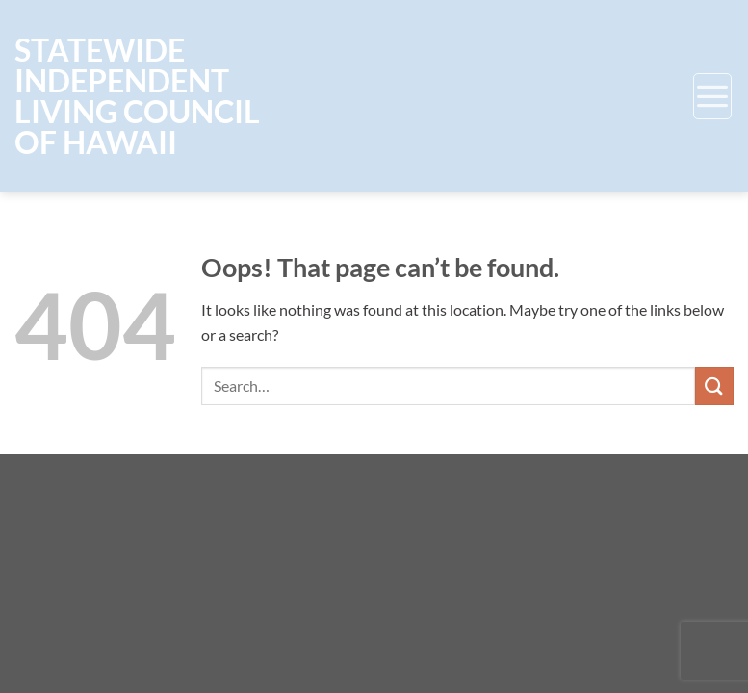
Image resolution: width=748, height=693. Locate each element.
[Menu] (712, 96)
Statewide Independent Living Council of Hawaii (137, 96)
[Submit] (714, 385)
